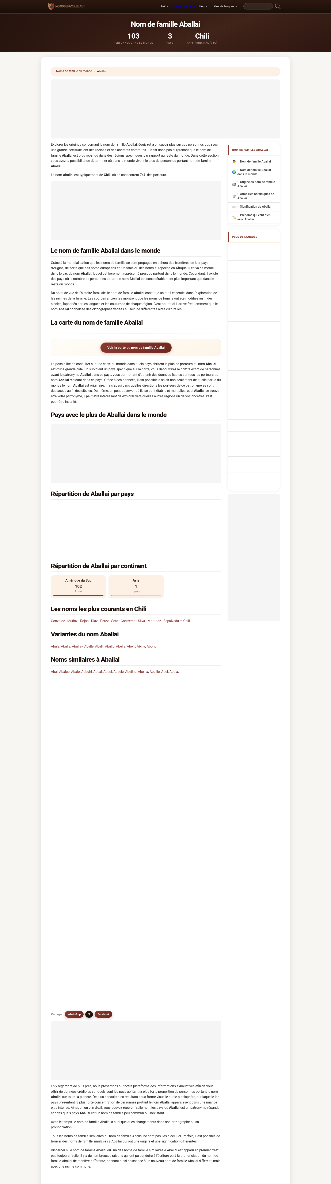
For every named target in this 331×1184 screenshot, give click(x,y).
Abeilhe (130, 640)
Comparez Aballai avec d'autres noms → (140, 1029)
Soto (114, 589)
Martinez (154, 589)
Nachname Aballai (255, 263)
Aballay (77, 615)
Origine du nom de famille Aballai (256, 184)
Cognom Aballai (253, 280)
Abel (164, 640)
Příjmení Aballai (253, 312)
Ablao (109, 1011)
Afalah (153, 970)
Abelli (131, 615)
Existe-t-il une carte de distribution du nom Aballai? (94, 727)
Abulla (66, 929)
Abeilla (143, 640)
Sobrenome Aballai (255, 289)
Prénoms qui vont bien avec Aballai (254, 217)
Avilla (66, 1001)
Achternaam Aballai (256, 305)
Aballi (99, 615)
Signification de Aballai (255, 207)
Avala (153, 981)
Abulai (153, 919)
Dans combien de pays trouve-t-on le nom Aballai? (93, 699)
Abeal (97, 640)
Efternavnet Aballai (255, 320)
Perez (104, 589)
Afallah (67, 950)
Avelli (153, 991)
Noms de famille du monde (74, 71)
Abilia (109, 1001)
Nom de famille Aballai (255, 161)
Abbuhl (86, 640)
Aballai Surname (254, 256)
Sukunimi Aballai (254, 328)
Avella (109, 991)
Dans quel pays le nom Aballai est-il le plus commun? (95, 672)
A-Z (163, 6)
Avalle (196, 981)
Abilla (141, 615)
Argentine (165, 508)
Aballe (89, 615)
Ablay (153, 1011)
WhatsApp (74, 756)
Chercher (200, 1062)
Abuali (109, 960)
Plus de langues (223, 6)
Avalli (196, 950)
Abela (174, 640)
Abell (195, 970)
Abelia (196, 1001)
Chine (76, 518)
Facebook (103, 756)
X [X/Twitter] (89, 756)
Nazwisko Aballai (254, 297)
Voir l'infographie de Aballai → (197, 1029)
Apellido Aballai (253, 248)
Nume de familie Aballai (259, 344)
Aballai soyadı (252, 360)
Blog (202, 6)
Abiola (153, 1001)
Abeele (118, 640)
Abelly (109, 981)
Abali (65, 940)
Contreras (128, 589)
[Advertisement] (165, 108)
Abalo (75, 640)
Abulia (66, 970)
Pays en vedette (183, 6)
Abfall (66, 991)
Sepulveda (171, 589)
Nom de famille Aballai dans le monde (254, 172)
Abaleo (64, 640)
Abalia (66, 615)
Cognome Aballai (254, 271)
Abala (55, 615)
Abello (66, 981)
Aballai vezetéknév (255, 336)
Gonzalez (58, 589)
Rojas (84, 589)
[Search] (258, 6)
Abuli (195, 960)
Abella (120, 615)
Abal (54, 640)
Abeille (155, 640)
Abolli (151, 615)
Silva (141, 589)
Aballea (110, 940)
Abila (195, 991)
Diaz (94, 589)
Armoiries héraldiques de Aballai (255, 196)
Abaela (197, 940)
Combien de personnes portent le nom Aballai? (90, 713)
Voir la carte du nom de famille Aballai (136, 347)
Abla (65, 1011)
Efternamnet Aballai (256, 352)
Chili (75, 508)
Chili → (188, 589)
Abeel (107, 640)
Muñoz (72, 589)
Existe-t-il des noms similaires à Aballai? (86, 741)
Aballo (109, 615)
